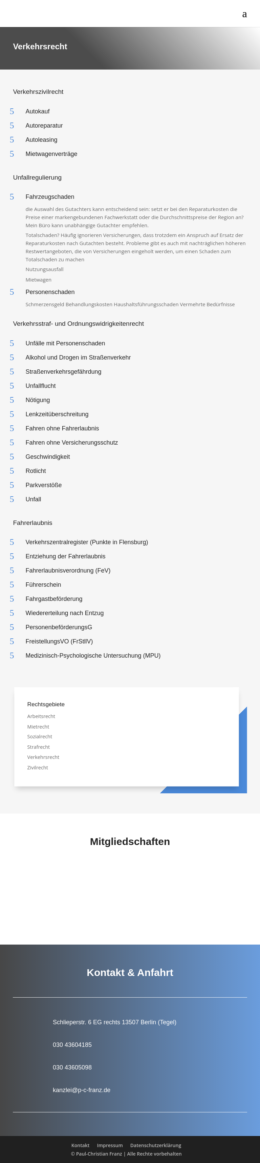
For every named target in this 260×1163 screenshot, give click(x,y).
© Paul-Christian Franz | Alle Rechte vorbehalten (126, 1154)
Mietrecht (38, 726)
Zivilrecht (37, 767)
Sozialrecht (39, 736)
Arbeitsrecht (41, 716)
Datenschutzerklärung (155, 1145)
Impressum (110, 1145)
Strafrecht (38, 746)
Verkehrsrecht (43, 757)
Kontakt (80, 1145)
